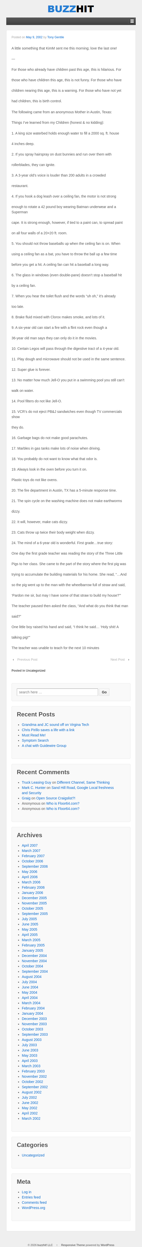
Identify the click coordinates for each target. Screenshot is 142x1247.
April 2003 (30, 1061)
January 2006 (32, 893)
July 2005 (29, 919)
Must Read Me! (34, 735)
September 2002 (35, 1087)
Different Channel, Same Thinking (83, 782)
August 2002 (32, 1092)
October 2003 (32, 1029)
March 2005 (31, 940)
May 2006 (29, 872)
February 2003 (33, 1071)
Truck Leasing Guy (36, 782)
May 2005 (29, 929)
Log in (26, 1192)
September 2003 (35, 1034)
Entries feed (31, 1197)
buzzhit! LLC (45, 1244)
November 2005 (34, 903)
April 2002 (30, 1113)
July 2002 (29, 1097)
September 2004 (35, 971)
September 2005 (35, 914)
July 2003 (29, 1045)
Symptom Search (35, 740)
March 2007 (31, 851)
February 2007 (33, 856)
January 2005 (32, 950)
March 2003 (31, 1066)
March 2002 (31, 1118)
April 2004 (30, 998)
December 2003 (34, 1019)
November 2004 (34, 961)
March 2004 (31, 1003)
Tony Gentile (55, 37)
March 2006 (31, 882)
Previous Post (27, 659)
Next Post (118, 659)
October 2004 (32, 966)
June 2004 (30, 987)
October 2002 (32, 1082)
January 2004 (32, 1013)
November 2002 (34, 1076)
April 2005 (30, 935)
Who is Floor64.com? (62, 803)
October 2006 (32, 861)
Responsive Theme (73, 1244)
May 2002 (29, 1108)
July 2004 (29, 982)
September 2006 (35, 866)
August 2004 (32, 977)
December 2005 (34, 898)
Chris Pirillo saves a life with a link (48, 730)
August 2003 (32, 1040)
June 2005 (30, 924)
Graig (26, 798)
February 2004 (33, 1008)
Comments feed (34, 1202)
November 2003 (34, 1024)
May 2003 (29, 1055)
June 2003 (30, 1050)
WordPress (107, 1244)
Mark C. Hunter (34, 788)
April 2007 (30, 845)
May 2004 (29, 992)
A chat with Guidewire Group (44, 746)
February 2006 (33, 887)
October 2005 (32, 908)
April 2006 (30, 877)
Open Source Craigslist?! (56, 798)
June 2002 (30, 1103)
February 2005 (33, 945)
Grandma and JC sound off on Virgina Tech (55, 725)
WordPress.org (33, 1208)
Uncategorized (35, 670)
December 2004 (34, 956)
